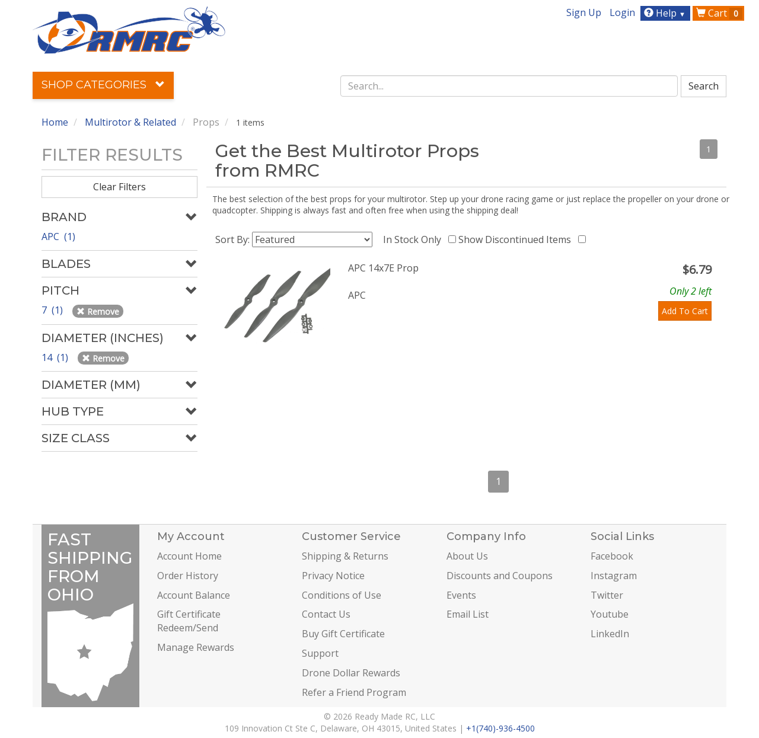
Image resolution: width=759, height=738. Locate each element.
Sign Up (583, 12)
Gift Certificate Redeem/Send (189, 621)
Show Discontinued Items (517, 239)
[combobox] (509, 86)
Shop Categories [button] (103, 84)
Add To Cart (685, 311)
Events (461, 595)
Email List (468, 614)
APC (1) (58, 236)
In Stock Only (414, 239)
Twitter (607, 595)
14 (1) (56, 357)
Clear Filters (119, 186)
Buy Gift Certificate (343, 633)
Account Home (189, 556)
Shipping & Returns (345, 556)
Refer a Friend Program (354, 692)
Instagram (614, 575)
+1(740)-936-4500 (500, 728)
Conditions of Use (341, 595)
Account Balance (193, 595)
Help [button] (666, 13)
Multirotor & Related (130, 122)
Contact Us (326, 614)
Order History (187, 575)
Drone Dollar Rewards (351, 672)
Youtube (610, 614)
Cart (719, 13)
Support (320, 653)
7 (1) (53, 310)
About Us (467, 556)
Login (622, 12)
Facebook (612, 556)
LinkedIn (610, 633)
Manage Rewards (195, 647)
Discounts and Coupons (500, 575)
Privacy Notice (333, 575)
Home (55, 122)
